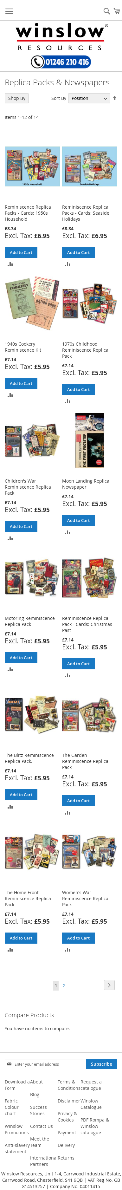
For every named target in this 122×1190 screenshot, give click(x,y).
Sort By (58, 98)
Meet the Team (39, 1142)
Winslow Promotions (17, 1129)
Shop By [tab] (16, 98)
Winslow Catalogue (91, 1104)
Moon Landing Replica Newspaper (85, 484)
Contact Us (41, 1126)
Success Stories (38, 1110)
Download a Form (17, 1085)
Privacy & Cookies (67, 1116)
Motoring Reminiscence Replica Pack (30, 621)
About (36, 1082)
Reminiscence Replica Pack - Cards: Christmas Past (87, 624)
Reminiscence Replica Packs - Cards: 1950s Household (28, 213)
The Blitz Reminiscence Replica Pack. (29, 758)
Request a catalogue (91, 1085)
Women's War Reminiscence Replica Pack (85, 898)
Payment (67, 1132)
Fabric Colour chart (12, 1107)
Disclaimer (69, 1101)
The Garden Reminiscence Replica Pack (85, 761)
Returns (66, 1158)
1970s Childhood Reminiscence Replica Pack (85, 350)
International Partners (44, 1161)
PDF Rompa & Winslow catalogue (94, 1126)
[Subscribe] (101, 1064)
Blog (34, 1094)
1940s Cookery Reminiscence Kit (23, 347)
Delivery (66, 1145)
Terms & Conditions (69, 1085)
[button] (10, 263)
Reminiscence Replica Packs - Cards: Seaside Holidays (85, 213)
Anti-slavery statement (17, 1148)
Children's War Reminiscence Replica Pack (28, 487)
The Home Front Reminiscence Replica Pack (28, 898)
